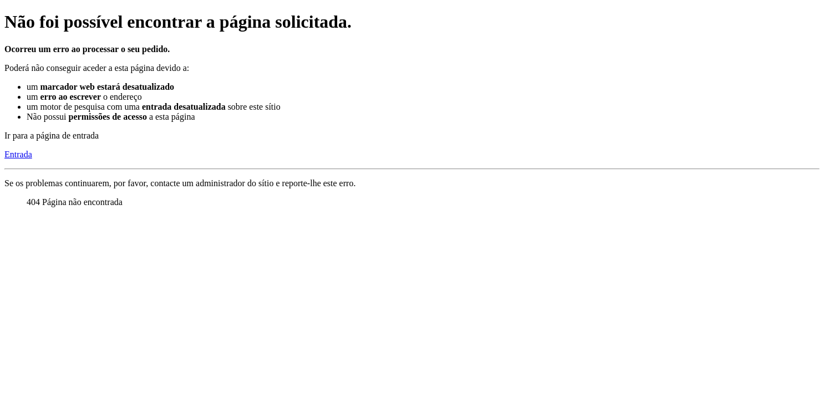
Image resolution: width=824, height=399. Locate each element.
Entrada (18, 154)
